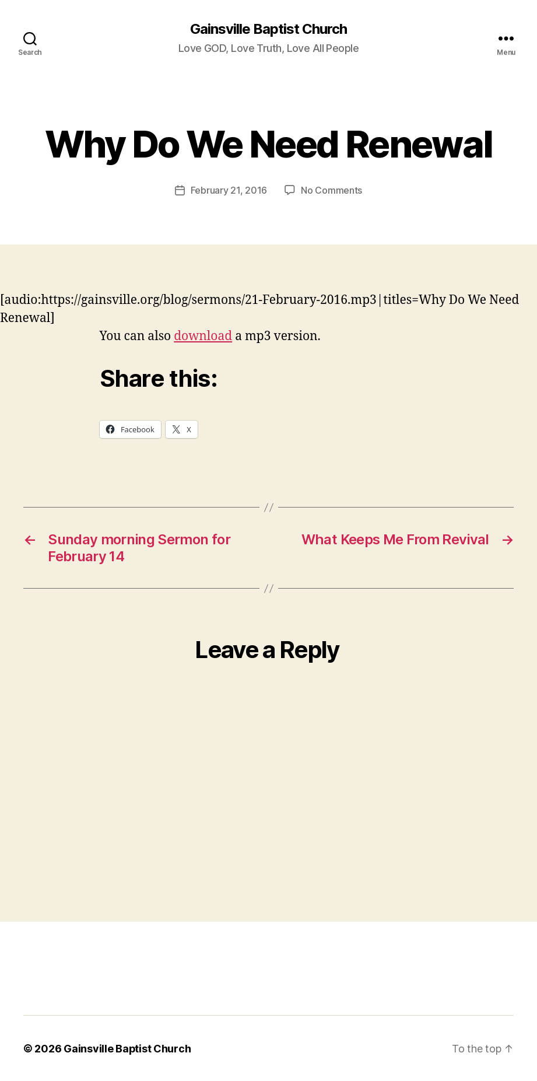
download (203, 336)
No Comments (331, 190)
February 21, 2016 (229, 190)
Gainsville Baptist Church (268, 29)
